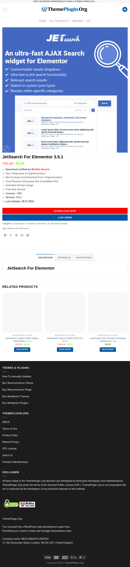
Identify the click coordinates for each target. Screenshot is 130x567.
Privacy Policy (10, 435)
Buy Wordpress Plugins (15, 403)
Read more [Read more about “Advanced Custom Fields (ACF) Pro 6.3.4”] (65, 349)
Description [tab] (45, 257)
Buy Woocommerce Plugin (17, 389)
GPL (19, 193)
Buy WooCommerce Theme (17, 383)
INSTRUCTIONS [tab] (84, 257)
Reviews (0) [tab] (64, 257)
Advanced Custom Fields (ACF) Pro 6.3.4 (65, 339)
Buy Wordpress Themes (15, 396)
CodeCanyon (19, 223)
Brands (78, 21)
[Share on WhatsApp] (5, 235)
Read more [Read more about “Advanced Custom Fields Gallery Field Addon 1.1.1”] (22, 349)
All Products (59, 21)
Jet (89, 21)
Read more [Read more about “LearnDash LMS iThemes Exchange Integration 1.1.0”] (108, 349)
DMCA (6, 422)
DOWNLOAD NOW (65, 211)
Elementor (41, 223)
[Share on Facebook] (10, 235)
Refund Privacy (10, 442)
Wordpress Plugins (59, 223)
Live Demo (65, 217)
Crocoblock (31, 223)
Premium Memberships (15, 462)
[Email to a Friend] (22, 235)
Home (42, 21)
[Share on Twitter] (16, 235)
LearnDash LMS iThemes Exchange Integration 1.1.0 (108, 339)
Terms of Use (9, 428)
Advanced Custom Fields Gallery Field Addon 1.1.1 (22, 339)
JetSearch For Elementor (18, 228)
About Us (7, 455)
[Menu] (5, 9)
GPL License (9, 448)
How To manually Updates (16, 376)
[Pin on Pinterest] (27, 235)
